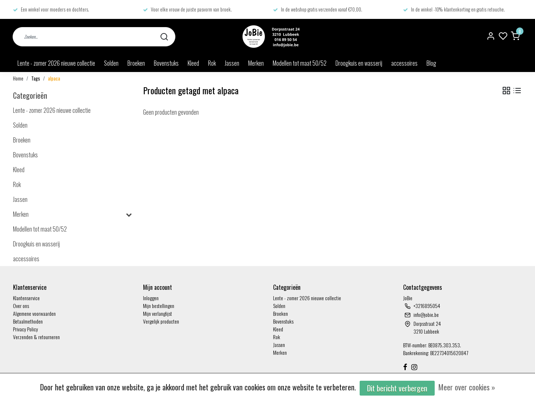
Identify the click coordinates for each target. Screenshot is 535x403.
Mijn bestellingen (158, 305)
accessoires (404, 63)
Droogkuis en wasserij (358, 63)
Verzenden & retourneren (36, 337)
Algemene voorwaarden (34, 313)
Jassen (232, 63)
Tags (35, 78)
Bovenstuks (166, 63)
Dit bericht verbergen (397, 388)
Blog (431, 63)
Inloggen (151, 298)
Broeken (136, 63)
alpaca (54, 78)
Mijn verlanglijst (157, 313)
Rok (212, 63)
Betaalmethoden (28, 321)
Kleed (193, 63)
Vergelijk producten (161, 321)
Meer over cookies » (466, 387)
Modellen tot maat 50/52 (300, 63)
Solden (111, 63)
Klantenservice (26, 298)
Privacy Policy (25, 329)
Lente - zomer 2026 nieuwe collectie (56, 63)
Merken (256, 63)
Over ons (21, 305)
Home (18, 78)
